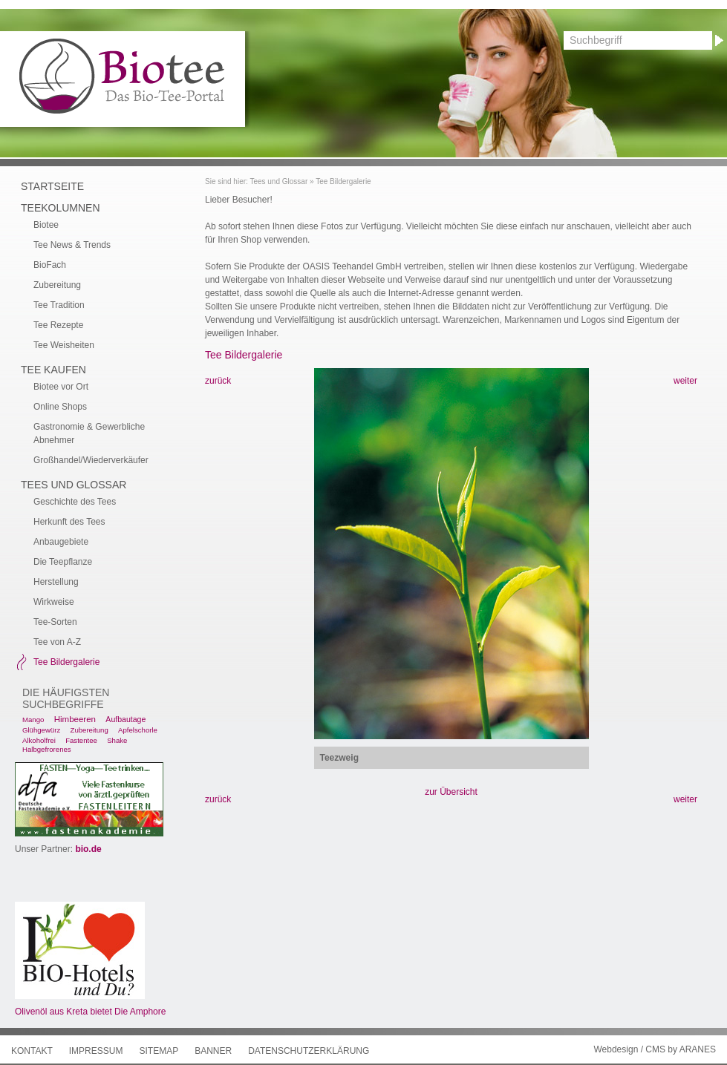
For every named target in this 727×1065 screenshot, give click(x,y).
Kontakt (32, 1051)
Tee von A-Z (57, 642)
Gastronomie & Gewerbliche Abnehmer (89, 433)
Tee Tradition (59, 305)
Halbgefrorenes (46, 749)
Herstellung (56, 582)
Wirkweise (53, 602)
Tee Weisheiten (63, 345)
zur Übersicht (451, 792)
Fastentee (81, 740)
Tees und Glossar (278, 181)
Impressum (96, 1051)
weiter (685, 381)
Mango (33, 719)
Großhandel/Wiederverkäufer (91, 460)
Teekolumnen (60, 208)
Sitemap (158, 1051)
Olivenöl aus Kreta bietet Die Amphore (90, 1011)
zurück (218, 381)
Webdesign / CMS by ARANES (654, 1049)
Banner (213, 1051)
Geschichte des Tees (74, 502)
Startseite (52, 186)
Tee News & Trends (72, 245)
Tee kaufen (53, 370)
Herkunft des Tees (69, 522)
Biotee (46, 225)
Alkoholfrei (39, 740)
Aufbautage (125, 719)
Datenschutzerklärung (308, 1051)
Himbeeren (75, 719)
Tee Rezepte (58, 325)
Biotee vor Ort (60, 386)
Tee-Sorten (55, 622)
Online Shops (60, 407)
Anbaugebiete (60, 542)
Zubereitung (57, 285)
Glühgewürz (41, 730)
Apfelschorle (137, 730)
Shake (117, 740)
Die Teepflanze (62, 562)
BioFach (49, 265)
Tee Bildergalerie (343, 181)
